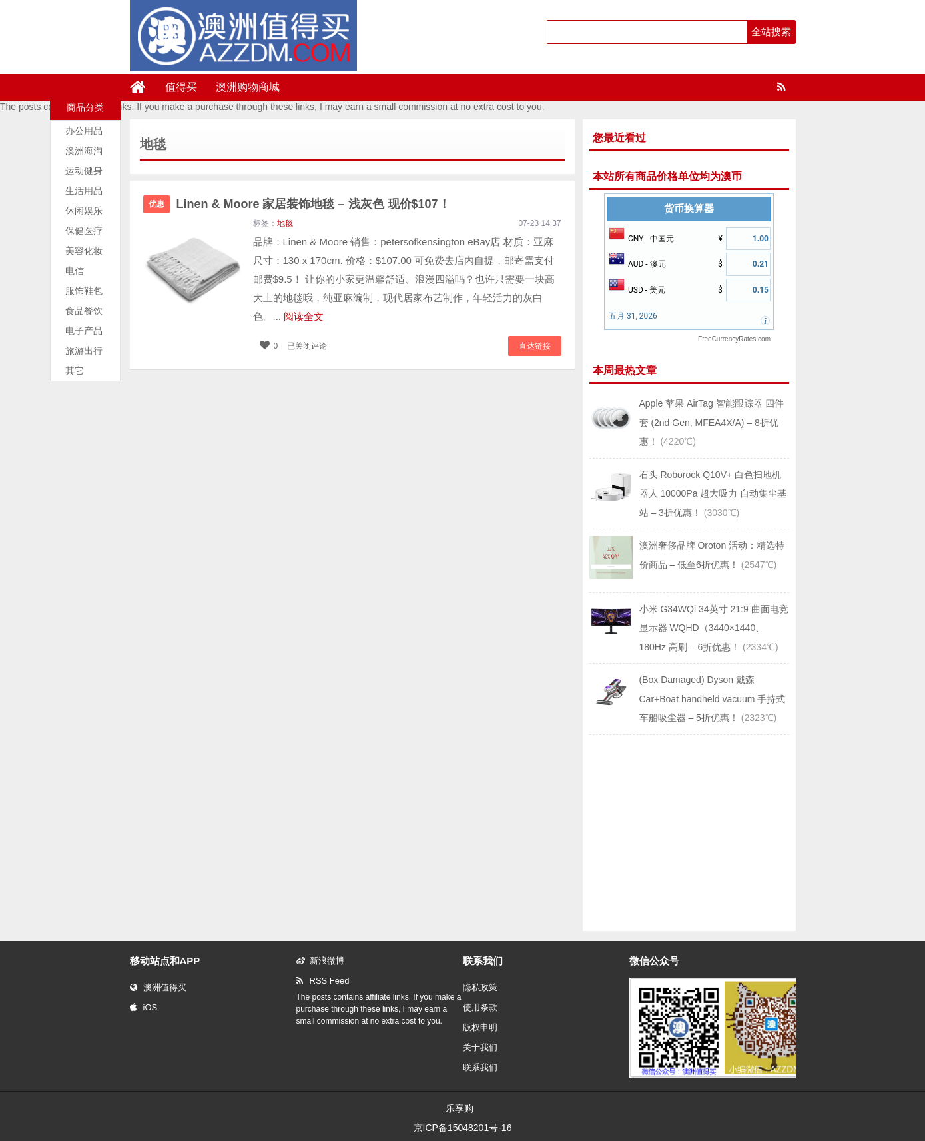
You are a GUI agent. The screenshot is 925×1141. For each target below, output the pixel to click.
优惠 (156, 204)
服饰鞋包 (84, 290)
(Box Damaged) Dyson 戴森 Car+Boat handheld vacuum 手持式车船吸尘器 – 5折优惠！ (712, 698)
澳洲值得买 (158, 987)
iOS (144, 1007)
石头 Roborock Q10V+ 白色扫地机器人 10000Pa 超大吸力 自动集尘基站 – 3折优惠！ (713, 493)
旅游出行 (84, 350)
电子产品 (84, 330)
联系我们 (480, 1067)
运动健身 (84, 170)
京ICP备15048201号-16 (463, 1127)
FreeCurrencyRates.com (734, 339)
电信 (74, 270)
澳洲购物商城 (248, 87)
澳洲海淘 (84, 150)
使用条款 (480, 1007)
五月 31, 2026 (633, 316)
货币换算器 (689, 209)
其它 (74, 370)
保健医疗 (84, 230)
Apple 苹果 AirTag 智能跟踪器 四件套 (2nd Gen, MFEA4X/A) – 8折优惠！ (711, 422)
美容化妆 (84, 250)
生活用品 (84, 190)
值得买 (181, 87)
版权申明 (480, 1027)
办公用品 (84, 130)
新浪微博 (320, 961)
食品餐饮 (84, 310)
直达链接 (535, 346)
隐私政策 (480, 987)
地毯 (285, 223)
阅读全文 (304, 316)
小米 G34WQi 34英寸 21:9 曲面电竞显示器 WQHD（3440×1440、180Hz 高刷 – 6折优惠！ (713, 628)
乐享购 (459, 1108)
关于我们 (480, 1047)
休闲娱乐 (84, 210)
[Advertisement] (689, 831)
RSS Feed (323, 981)
